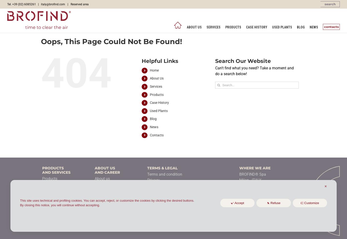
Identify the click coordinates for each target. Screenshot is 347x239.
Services (156, 86)
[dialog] (173, 206)
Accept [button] (237, 203)
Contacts (157, 135)
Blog (153, 119)
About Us (157, 78)
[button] (330, 4)
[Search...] (257, 85)
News (154, 127)
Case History (159, 103)
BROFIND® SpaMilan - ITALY (252, 177)
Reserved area (80, 4)
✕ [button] (325, 186)
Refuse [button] (273, 203)
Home (154, 70)
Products (157, 95)
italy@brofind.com (53, 4)
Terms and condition (164, 174)
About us (102, 178)
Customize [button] (310, 203)
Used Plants (159, 111)
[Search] (218, 85)
